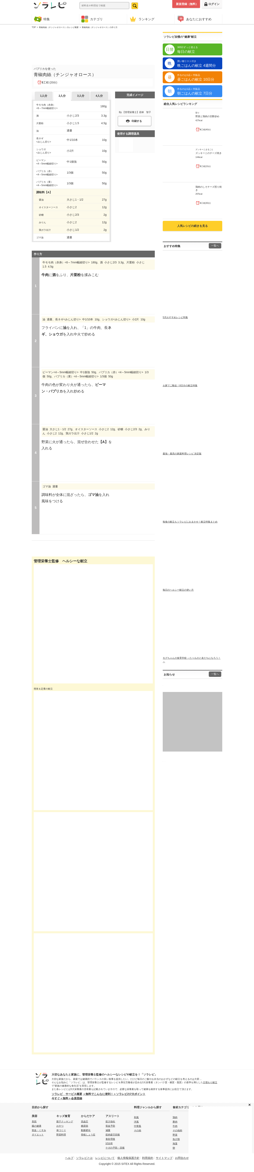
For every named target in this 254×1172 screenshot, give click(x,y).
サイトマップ (164, 1157)
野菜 (175, 1134)
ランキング (141, 19)
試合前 (109, 1143)
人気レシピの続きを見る (192, 225)
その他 (137, 1130)
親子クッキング (64, 1121)
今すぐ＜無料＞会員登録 (67, 1098)
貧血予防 (110, 1126)
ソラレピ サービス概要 (67, 1094)
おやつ (60, 1126)
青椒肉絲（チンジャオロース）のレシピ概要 (59, 27)
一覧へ (215, 245)
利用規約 (147, 1157)
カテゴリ (92, 19)
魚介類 (176, 1139)
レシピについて (105, 1157)
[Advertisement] (93, 46)
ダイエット (38, 1134)
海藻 (175, 1143)
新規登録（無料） (187, 4)
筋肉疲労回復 (113, 1134)
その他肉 (177, 1130)
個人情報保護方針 (128, 1157)
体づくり (61, 1130)
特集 (42, 19)
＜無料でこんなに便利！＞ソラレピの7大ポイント (114, 1094)
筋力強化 (110, 1121)
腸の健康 (36, 1126)
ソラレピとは (84, 1157)
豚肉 (175, 1121)
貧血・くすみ (39, 1130)
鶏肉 (175, 1117)
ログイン (211, 4)
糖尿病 (84, 1126)
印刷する (137, 121)
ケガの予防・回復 (115, 1147)
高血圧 (84, 1121)
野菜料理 (61, 1134)
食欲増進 (110, 1139)
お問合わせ (182, 1157)
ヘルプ (69, 1157)
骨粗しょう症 (88, 1134)
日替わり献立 (210, 1082)
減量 (108, 1130)
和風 (136, 1117)
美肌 (34, 1121)
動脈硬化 (85, 1130)
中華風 (137, 1126)
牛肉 (175, 1126)
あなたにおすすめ (194, 19)
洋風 (136, 1121)
